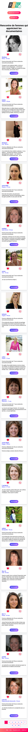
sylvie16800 (5, 185)
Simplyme (4, 143)
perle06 (4, 657)
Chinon (4, 101)
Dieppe (4, 444)
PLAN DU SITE (16, 730)
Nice (3, 658)
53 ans (10, 529)
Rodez (3, 615)
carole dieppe (5, 442)
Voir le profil (14, 73)
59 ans (8, 101)
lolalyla (4, 100)
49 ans (8, 315)
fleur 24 (4, 571)
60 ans (7, 572)
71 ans (9, 401)
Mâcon (4, 487)
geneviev (4, 400)
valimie (4, 528)
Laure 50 (4, 699)
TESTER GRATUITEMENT (14, 12)
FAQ (7, 730)
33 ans (8, 615)
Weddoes (4, 57)
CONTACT (24, 730)
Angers (4, 315)
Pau (3, 144)
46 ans (8, 444)
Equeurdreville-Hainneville (8, 701)
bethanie (4, 314)
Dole (3, 572)
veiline (3, 357)
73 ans (8, 358)
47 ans (8, 187)
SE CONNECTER (14, 17)
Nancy (3, 58)
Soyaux (4, 187)
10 (18, 725)
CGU (10, 730)
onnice (3, 271)
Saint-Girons (5, 230)
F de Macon (5, 485)
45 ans (11, 230)
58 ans (6, 144)
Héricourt (4, 401)
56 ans (18, 701)
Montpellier (5, 529)
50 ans (8, 58)
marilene (4, 228)
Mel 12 (4, 614)
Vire (3, 272)
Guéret (3, 358)
